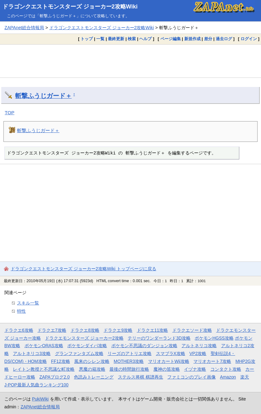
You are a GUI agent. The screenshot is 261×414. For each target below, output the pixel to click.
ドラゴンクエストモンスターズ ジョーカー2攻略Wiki (70, 6)
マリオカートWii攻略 (168, 361)
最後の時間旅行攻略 (129, 369)
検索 (132, 38)
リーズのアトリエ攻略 (130, 353)
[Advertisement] (130, 61)
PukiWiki (40, 398)
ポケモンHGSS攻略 (214, 338)
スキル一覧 (28, 302)
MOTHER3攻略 (129, 361)
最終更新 (116, 38)
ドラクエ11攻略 (152, 330)
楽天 (244, 376)
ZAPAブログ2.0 (54, 376)
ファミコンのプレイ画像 (191, 376)
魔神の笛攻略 (166, 369)
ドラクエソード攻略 (192, 330)
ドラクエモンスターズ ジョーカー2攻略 (84, 338)
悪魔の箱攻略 (92, 369)
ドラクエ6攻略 (18, 330)
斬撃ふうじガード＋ (43, 95)
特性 (21, 311)
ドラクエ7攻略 (51, 330)
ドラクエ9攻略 (117, 330)
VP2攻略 (197, 353)
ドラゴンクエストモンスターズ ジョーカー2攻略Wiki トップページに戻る (83, 268)
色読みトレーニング (94, 376)
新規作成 (192, 38)
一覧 (100, 38)
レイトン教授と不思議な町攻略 (44, 369)
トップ (87, 38)
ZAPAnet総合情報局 (24, 27)
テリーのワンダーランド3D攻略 (159, 338)
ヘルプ (145, 38)
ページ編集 (170, 38)
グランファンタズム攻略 (79, 353)
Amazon (228, 376)
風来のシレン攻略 (91, 361)
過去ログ (224, 38)
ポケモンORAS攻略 (44, 345)
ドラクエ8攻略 (84, 330)
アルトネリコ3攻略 (32, 353)
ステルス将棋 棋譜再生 (140, 376)
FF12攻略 (60, 361)
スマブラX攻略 (170, 353)
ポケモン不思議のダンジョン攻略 (144, 345)
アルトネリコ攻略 (199, 345)
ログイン (249, 38)
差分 (208, 38)
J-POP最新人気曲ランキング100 (36, 384)
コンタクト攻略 (225, 369)
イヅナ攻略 (195, 369)
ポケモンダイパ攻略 (87, 345)
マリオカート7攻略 (212, 361)
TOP (9, 112)
